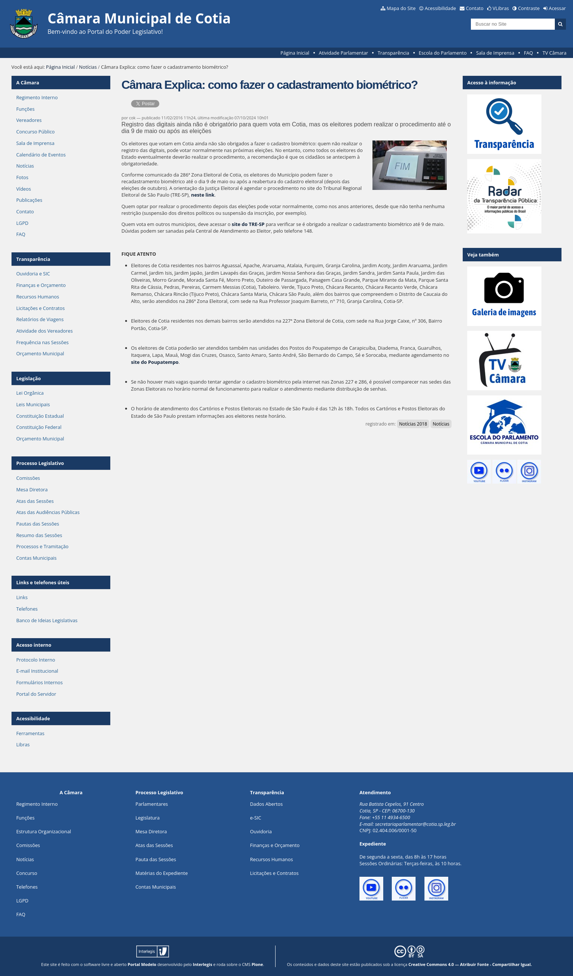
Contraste (529, 8)
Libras (23, 744)
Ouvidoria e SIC (33, 273)
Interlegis (202, 964)
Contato (475, 8)
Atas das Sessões (35, 501)
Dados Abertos (266, 804)
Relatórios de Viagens (40, 319)
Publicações (29, 200)
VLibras (501, 8)
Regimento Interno (37, 97)
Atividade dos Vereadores (44, 330)
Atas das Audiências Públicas (48, 512)
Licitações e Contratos (40, 308)
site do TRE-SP (248, 224)
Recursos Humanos (37, 296)
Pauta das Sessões (156, 859)
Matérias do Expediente (162, 873)
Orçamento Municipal (40, 353)
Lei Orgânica (30, 393)
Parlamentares (152, 804)
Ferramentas (30, 733)
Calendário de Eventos (41, 154)
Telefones (27, 608)
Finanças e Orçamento (41, 285)
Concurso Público (35, 131)
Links (22, 597)
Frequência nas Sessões (42, 342)
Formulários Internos (39, 682)
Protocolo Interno (35, 659)
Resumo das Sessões (39, 535)
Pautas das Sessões (37, 523)
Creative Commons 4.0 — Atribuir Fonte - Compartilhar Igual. (470, 964)
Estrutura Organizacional (43, 831)
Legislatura (148, 817)
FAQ (528, 52)
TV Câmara (554, 52)
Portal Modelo (142, 964)
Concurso (27, 873)
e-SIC (255, 817)
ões (25, 817)
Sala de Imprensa (495, 52)
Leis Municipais (33, 404)
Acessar (557, 8)
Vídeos (23, 188)
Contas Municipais (36, 558)
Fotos (22, 177)
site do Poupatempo (155, 362)
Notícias (88, 67)
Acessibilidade (440, 8)
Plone (257, 964)
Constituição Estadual (40, 416)
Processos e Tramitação (42, 546)
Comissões (28, 478)
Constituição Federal (39, 427)
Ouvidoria (261, 831)
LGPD (22, 223)
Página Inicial (294, 52)
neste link (203, 194)
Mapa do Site (401, 8)
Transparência (393, 52)
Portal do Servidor (36, 694)
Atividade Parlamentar (343, 52)
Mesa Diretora (32, 489)
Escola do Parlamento (443, 52)
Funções (25, 109)
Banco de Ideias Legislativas (47, 620)
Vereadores (29, 120)
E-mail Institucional (37, 671)
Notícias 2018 (413, 424)
